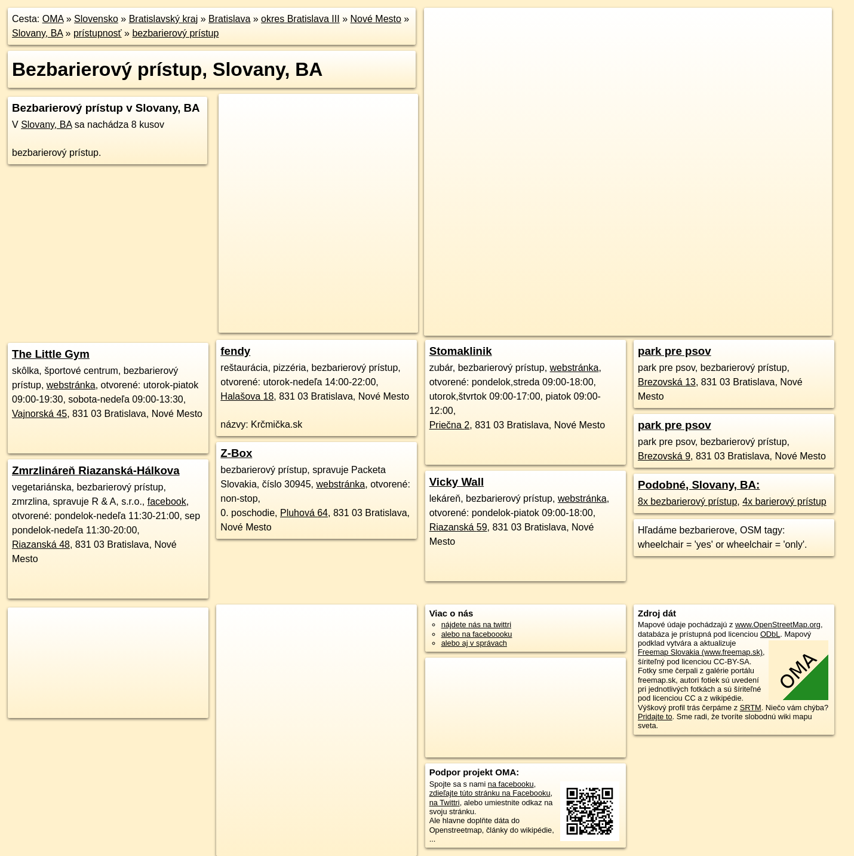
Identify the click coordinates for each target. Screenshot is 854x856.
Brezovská (667, 382)
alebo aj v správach (474, 643)
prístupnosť (97, 33)
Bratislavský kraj (163, 19)
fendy (235, 351)
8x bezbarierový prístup (687, 501)
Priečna (449, 425)
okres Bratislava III (300, 19)
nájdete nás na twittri (476, 624)
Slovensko (96, 19)
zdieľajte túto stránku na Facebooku (490, 792)
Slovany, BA (37, 33)
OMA (53, 19)
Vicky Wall (456, 481)
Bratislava (229, 19)
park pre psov (674, 351)
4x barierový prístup (784, 501)
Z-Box (236, 453)
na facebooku (511, 784)
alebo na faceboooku (476, 634)
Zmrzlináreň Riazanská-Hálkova (96, 470)
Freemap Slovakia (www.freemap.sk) (700, 652)
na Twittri (444, 802)
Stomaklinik (460, 351)
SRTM (750, 707)
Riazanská (41, 544)
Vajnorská (39, 414)
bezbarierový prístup (175, 33)
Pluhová (304, 513)
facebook (167, 501)
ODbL (770, 634)
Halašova (247, 396)
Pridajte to (655, 716)
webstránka (71, 385)
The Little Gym (51, 354)
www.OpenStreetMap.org (778, 624)
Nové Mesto (376, 19)
